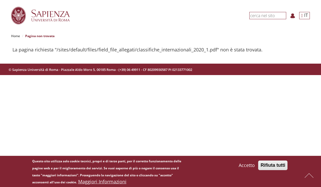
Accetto (247, 166)
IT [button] (304, 15)
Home (15, 36)
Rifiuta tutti (272, 166)
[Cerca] (283, 15)
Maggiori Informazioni (102, 182)
